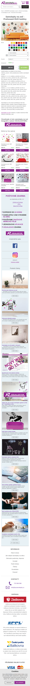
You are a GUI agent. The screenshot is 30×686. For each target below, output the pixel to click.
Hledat (25, 7)
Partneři (15, 572)
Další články (16, 542)
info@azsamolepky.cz (17, 587)
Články (15, 566)
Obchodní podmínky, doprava (15, 558)
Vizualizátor (15, 569)
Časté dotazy (15, 564)
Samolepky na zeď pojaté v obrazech (11, 345)
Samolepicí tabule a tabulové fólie (10, 457)
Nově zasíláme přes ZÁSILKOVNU (10, 511)
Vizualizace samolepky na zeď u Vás (11, 534)
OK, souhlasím (19, 682)
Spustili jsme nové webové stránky (10, 372)
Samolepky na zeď (5, 112)
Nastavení (9, 682)
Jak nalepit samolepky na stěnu (15, 555)
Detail (7, 150)
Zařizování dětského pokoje (9, 318)
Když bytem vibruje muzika (8, 431)
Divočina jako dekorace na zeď (9, 290)
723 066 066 (18, 583)
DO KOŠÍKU (24, 67)
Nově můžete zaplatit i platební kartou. (11, 484)
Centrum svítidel (15, 262)
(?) (12, 62)
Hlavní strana (15, 553)
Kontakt (15, 561)
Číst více (15, 295)
